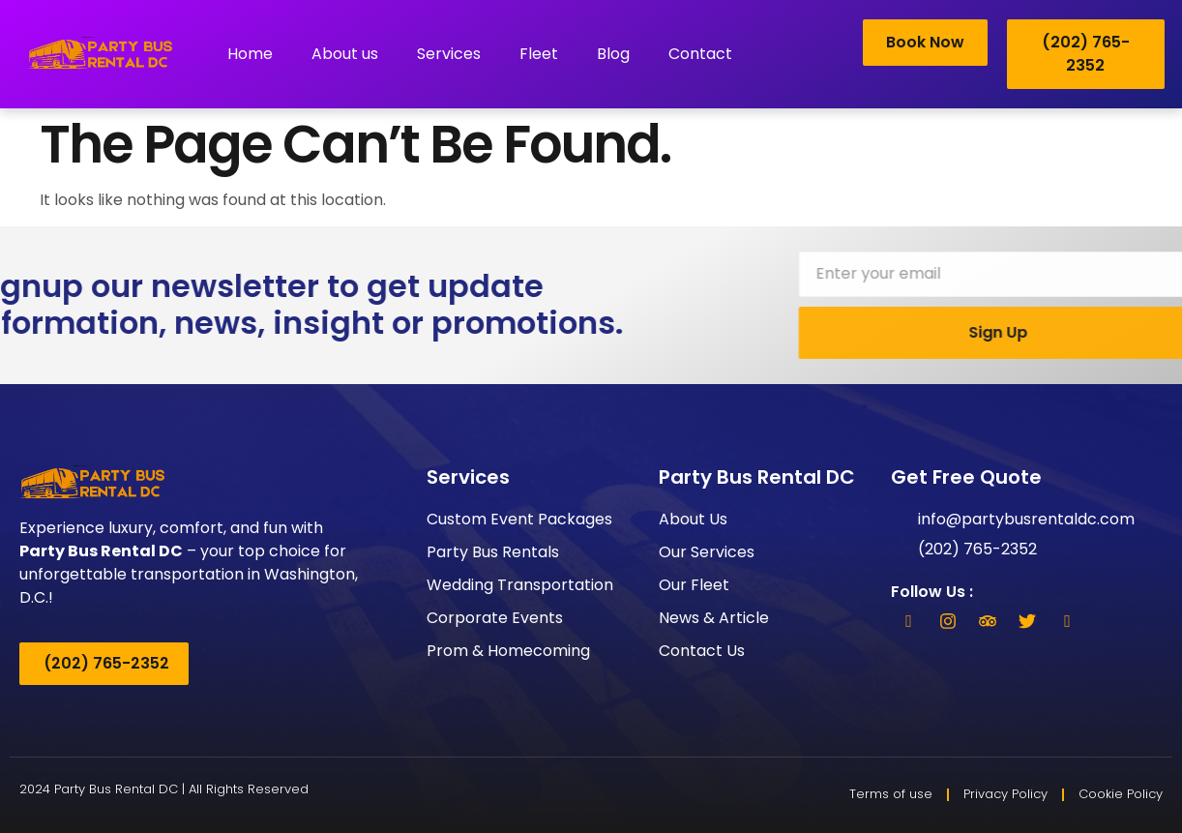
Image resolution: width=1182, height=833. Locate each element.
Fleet (538, 54)
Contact (700, 54)
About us (344, 54)
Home (250, 54)
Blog (613, 54)
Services (449, 54)
